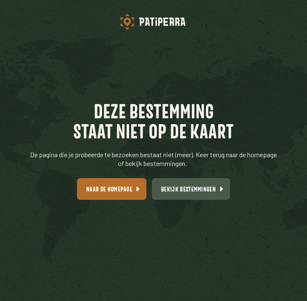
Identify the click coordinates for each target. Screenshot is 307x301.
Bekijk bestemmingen (188, 189)
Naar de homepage (109, 189)
